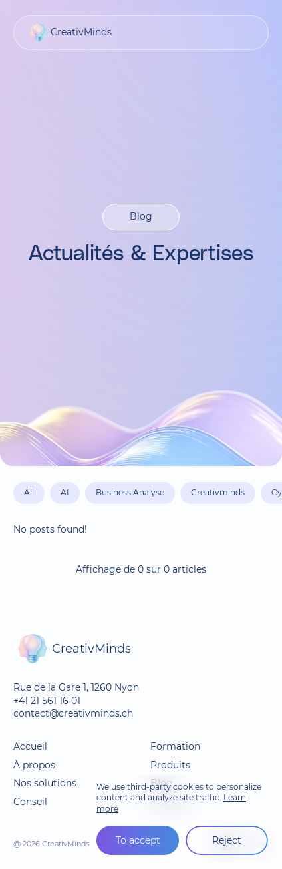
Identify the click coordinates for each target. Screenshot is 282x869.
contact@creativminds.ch (73, 713)
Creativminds (218, 492)
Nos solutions (44, 783)
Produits (170, 765)
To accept (138, 840)
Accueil (30, 746)
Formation (175, 746)
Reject (226, 840)
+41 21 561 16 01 (46, 701)
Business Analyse (130, 492)
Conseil (30, 802)
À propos (34, 765)
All (29, 492)
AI (65, 492)
